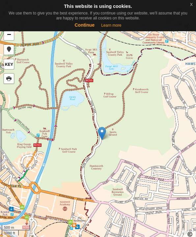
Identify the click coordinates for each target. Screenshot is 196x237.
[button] (9, 50)
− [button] (9, 35)
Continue (84, 25)
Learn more (111, 25)
